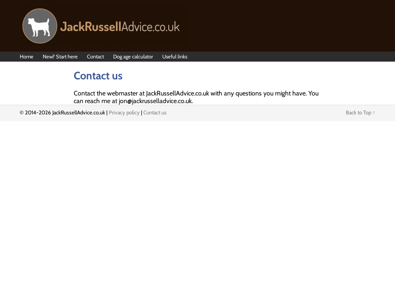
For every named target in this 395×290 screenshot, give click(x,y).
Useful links (174, 56)
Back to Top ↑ (360, 112)
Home (26, 56)
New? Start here (60, 56)
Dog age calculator (133, 56)
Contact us (155, 112)
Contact (95, 56)
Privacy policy (124, 112)
